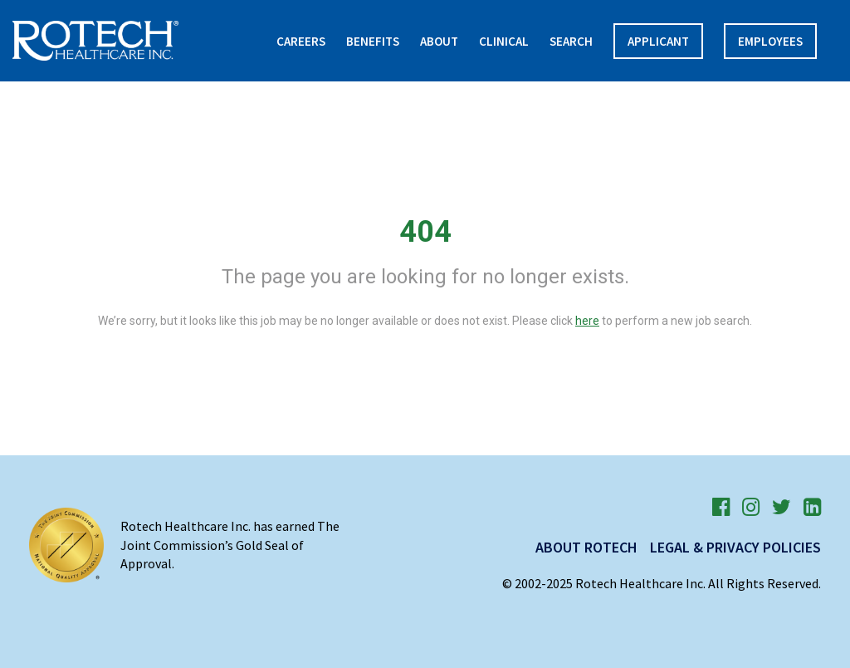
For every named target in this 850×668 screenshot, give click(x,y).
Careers (300, 41)
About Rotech (586, 547)
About (439, 41)
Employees (770, 41)
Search (571, 41)
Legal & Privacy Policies (735, 547)
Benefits (372, 41)
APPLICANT (658, 41)
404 (425, 231)
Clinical (504, 41)
